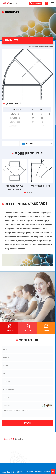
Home (30, 46)
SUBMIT (27, 423)
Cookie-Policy (48, 468)
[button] (25, 192)
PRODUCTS (36, 46)
